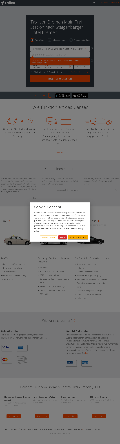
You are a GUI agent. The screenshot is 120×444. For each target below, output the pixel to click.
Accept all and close (78, 237)
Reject (62, 237)
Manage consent (49, 237)
